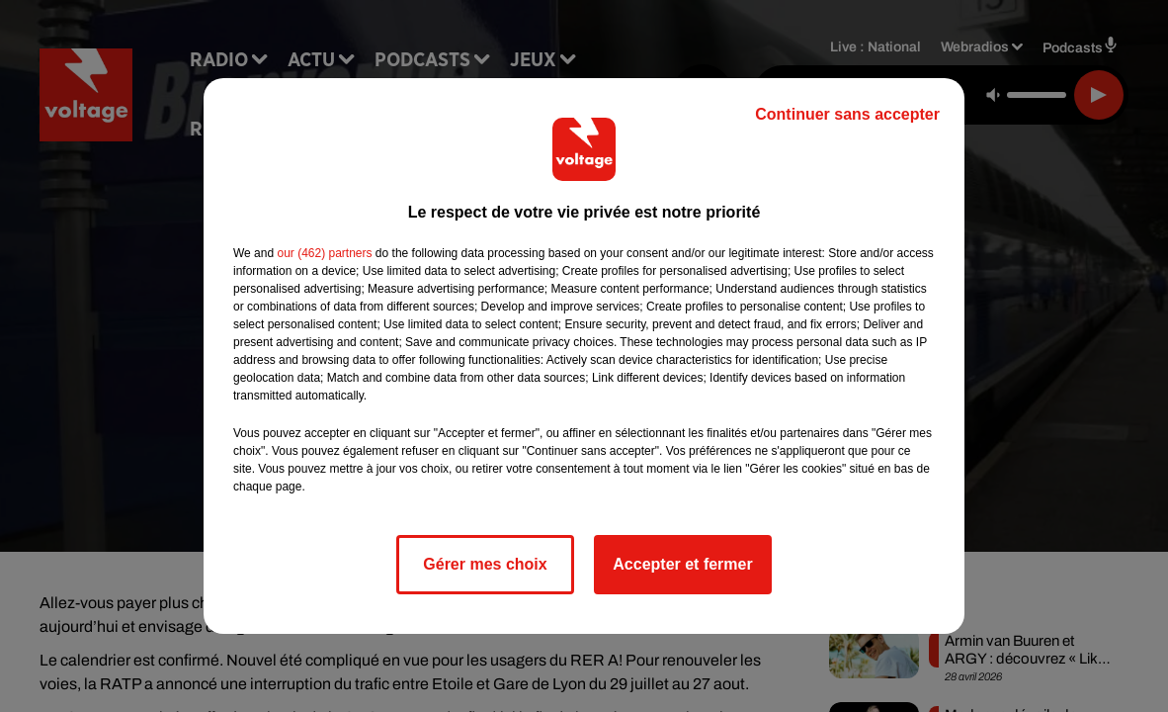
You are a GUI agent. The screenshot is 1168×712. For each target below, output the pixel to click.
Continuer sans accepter (847, 114)
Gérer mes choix (484, 564)
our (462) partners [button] (324, 253)
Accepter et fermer (682, 564)
